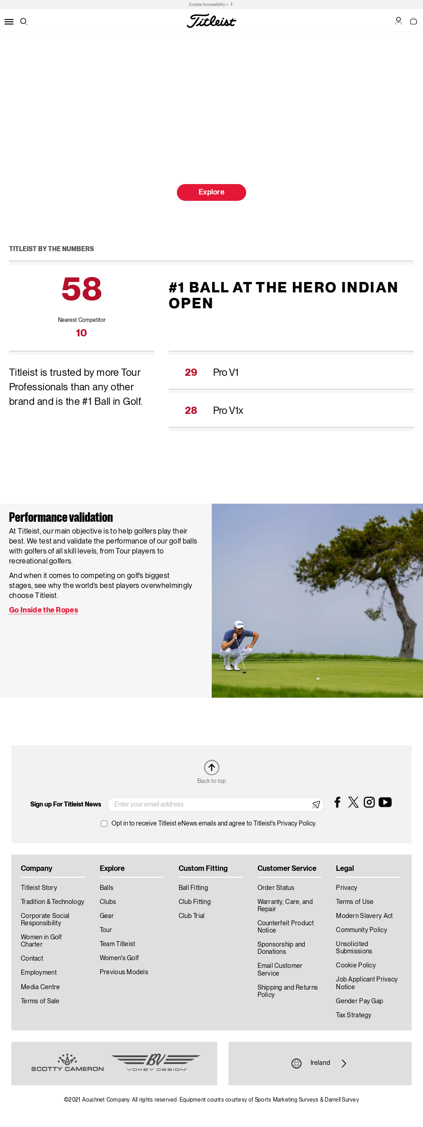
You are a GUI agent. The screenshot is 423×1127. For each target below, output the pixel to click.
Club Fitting (195, 902)
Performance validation (61, 518)
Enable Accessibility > (209, 5)
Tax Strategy (353, 1015)
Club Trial (192, 916)
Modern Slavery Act (364, 916)
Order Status (276, 888)
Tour (106, 930)
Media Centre (40, 987)
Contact (32, 959)
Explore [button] (211, 192)
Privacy (346, 888)
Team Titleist (118, 944)
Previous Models (124, 972)
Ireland (320, 1063)
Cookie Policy (356, 965)
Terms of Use (355, 902)
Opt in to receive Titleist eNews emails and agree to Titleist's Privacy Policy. (214, 823)
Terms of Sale (40, 1001)
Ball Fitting (193, 888)
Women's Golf (119, 958)
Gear (107, 916)
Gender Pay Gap (359, 1001)
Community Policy (361, 930)
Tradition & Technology (52, 902)
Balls (106, 888)
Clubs (108, 902)
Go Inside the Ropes (43, 610)
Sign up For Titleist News (65, 804)
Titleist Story (39, 888)
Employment (39, 973)
